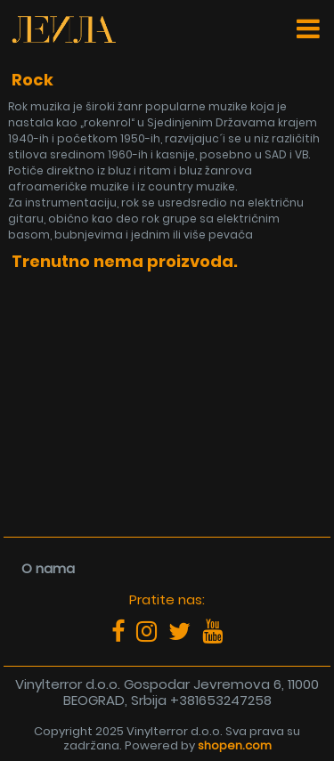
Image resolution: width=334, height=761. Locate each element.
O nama (48, 568)
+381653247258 (221, 700)
